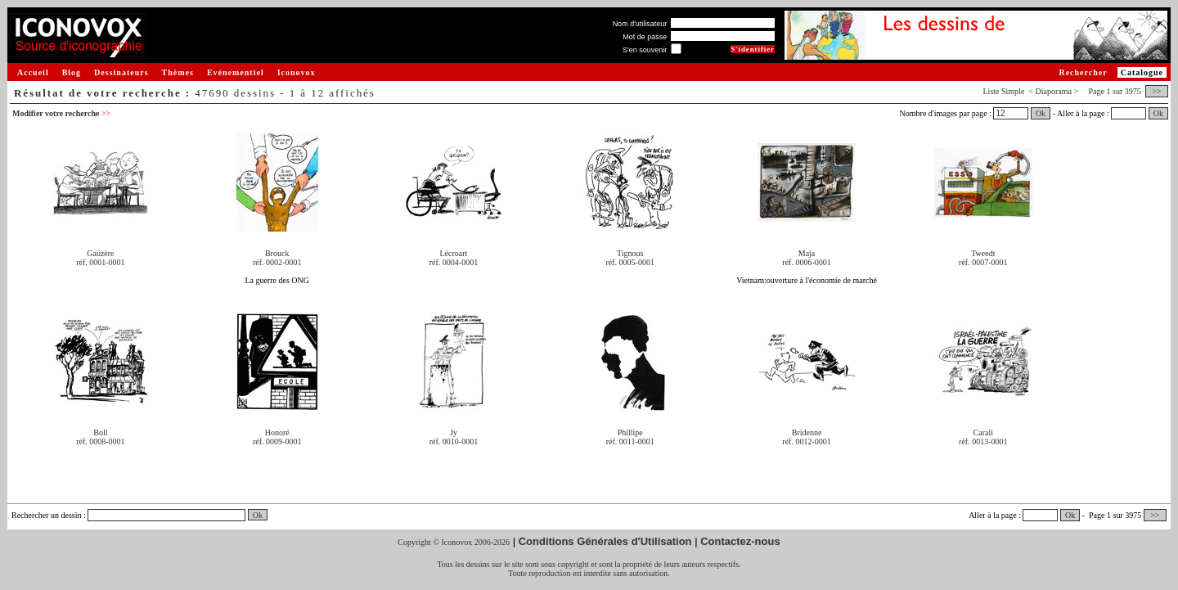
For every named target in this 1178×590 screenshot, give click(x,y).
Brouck (277, 253)
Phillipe (630, 432)
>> (1156, 91)
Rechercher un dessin (46, 515)
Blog (71, 72)
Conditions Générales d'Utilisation (605, 541)
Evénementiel (235, 72)
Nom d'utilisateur (640, 24)
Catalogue (1142, 72)
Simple (1012, 91)
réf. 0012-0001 (806, 441)
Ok (1040, 113)
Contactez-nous (740, 541)
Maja (807, 253)
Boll (100, 432)
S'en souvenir (645, 50)
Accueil (33, 72)
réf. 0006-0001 (806, 262)
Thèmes (178, 72)
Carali (983, 432)
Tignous (630, 253)
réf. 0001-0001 (100, 262)
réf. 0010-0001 (453, 441)
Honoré (277, 432)
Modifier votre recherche (61, 113)
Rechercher (1083, 72)
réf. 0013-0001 (983, 441)
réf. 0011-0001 (630, 441)
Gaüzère (100, 253)
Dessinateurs (121, 72)
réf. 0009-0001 (277, 441)
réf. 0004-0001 (453, 262)
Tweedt (983, 253)
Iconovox (296, 72)
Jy (453, 432)
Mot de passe (645, 37)
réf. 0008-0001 (100, 441)
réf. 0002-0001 (277, 262)
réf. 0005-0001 (630, 262)
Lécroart (454, 253)
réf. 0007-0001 (983, 262)
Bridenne (807, 432)
